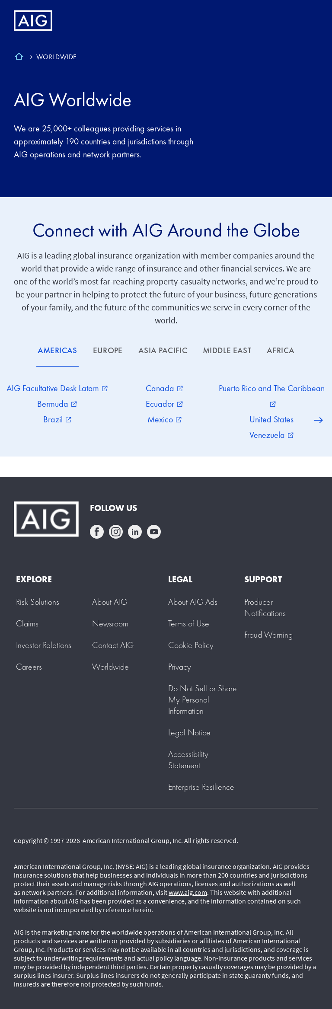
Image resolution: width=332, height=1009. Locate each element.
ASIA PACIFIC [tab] (162, 350)
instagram (116, 532)
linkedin (135, 532)
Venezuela (271, 435)
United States (271, 419)
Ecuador (164, 403)
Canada (164, 388)
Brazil (57, 419)
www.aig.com (188, 892)
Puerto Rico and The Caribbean (272, 395)
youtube (154, 532)
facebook (97, 532)
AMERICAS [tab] (57, 350)
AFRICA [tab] (280, 350)
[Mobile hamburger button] (307, 21)
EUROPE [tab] (108, 350)
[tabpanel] (166, 411)
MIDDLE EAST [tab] (227, 350)
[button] (202, 699)
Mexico (164, 419)
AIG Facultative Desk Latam (57, 388)
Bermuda (57, 403)
